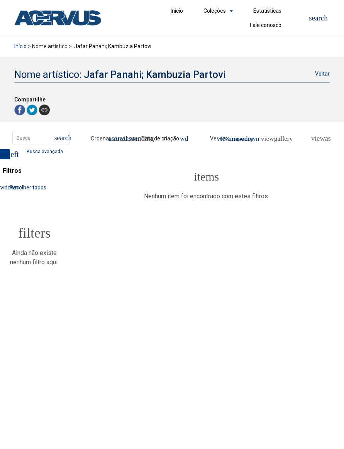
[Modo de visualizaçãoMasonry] (237, 138)
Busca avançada (45, 151)
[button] (318, 17)
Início (177, 11)
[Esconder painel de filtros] (5, 154)
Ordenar (101, 138)
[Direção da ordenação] (120, 138)
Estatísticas (267, 11)
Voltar (322, 74)
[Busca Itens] (41, 138)
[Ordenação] (163, 138)
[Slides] (277, 138)
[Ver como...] (317, 138)
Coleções (214, 11)
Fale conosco (265, 25)
